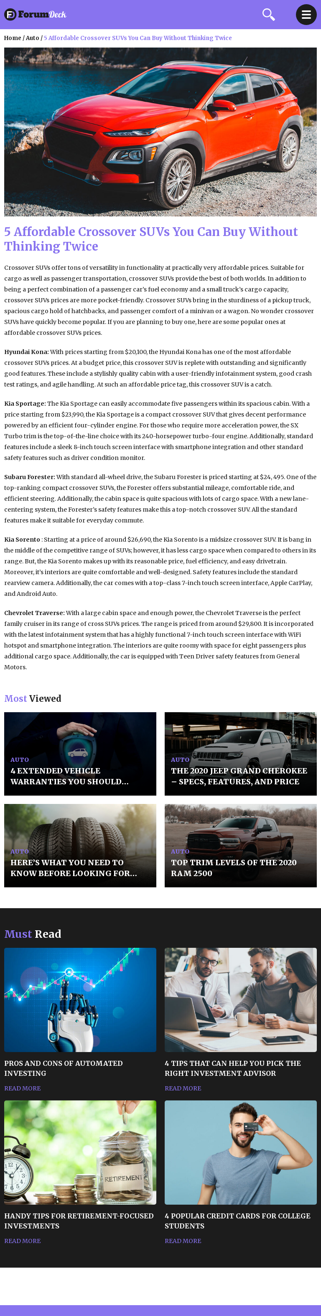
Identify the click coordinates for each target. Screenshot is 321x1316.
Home (12, 38)
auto (32, 38)
